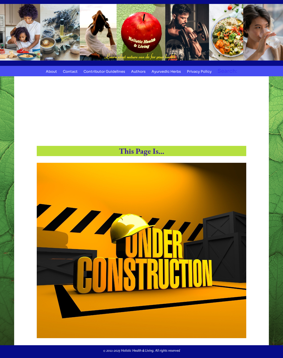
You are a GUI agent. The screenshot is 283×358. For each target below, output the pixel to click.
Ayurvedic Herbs (166, 71)
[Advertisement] (141, 111)
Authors (138, 71)
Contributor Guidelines (104, 71)
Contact (70, 71)
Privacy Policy (199, 71)
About (51, 71)
